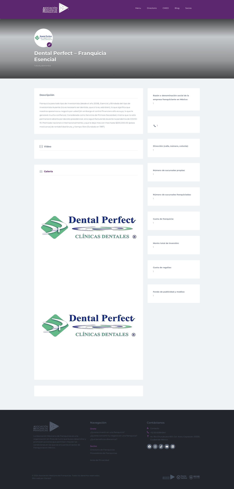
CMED (166, 8)
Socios (188, 8)
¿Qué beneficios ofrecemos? (103, 439)
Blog (177, 8)
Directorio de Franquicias (102, 449)
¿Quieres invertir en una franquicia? (107, 432)
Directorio (152, 8)
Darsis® (47, 478)
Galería (48, 171)
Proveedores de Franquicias (103, 453)
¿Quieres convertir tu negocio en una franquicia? (113, 435)
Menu (138, 8)
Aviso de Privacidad (99, 460)
